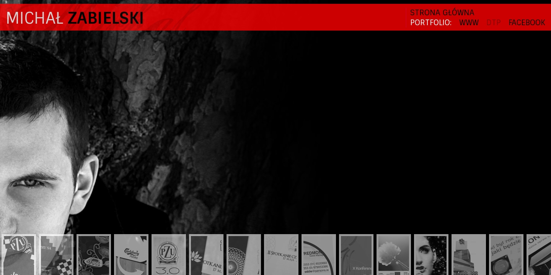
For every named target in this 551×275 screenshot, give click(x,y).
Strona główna (442, 13)
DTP (493, 23)
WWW (469, 23)
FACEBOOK (527, 23)
